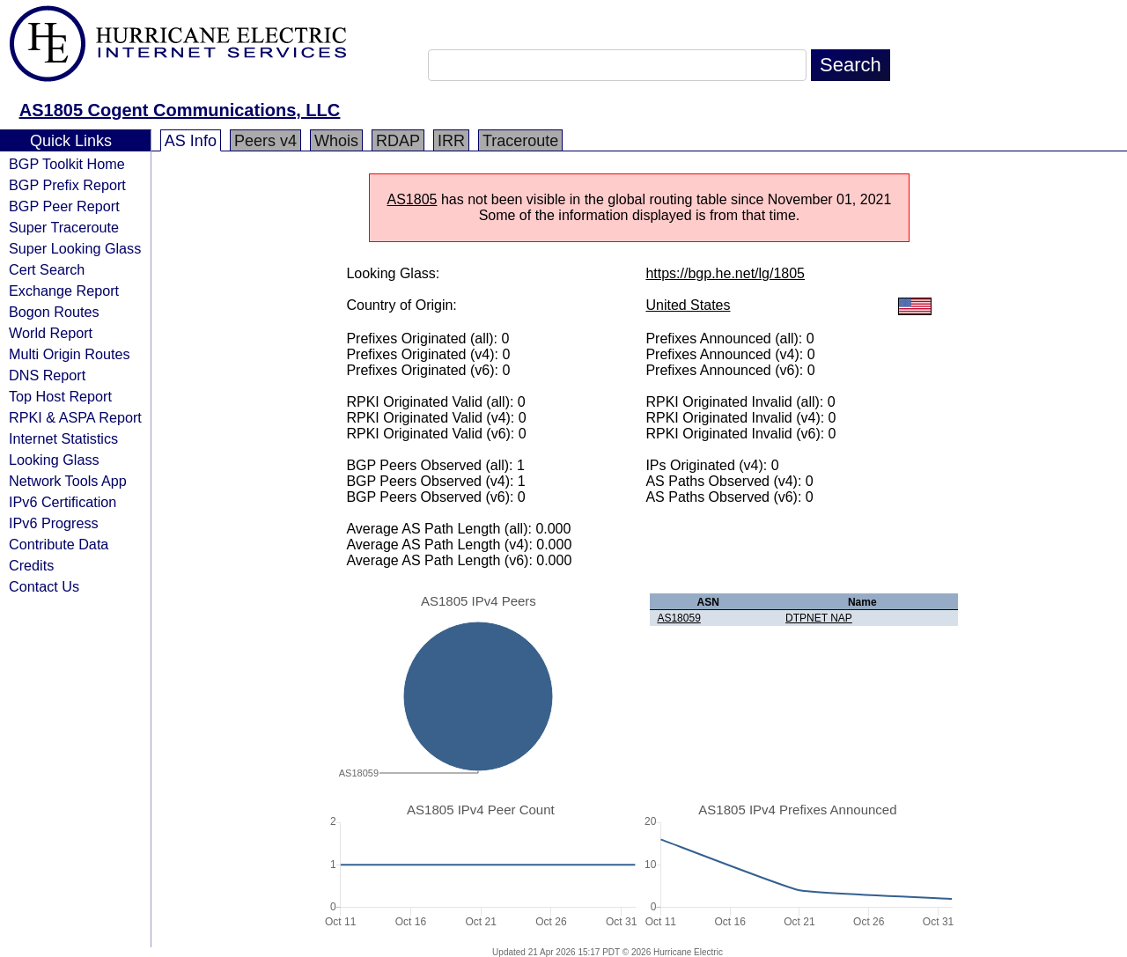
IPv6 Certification (62, 502)
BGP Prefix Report (67, 185)
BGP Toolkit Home (67, 164)
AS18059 (678, 618)
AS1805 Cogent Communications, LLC (180, 110)
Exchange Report (64, 290)
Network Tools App (68, 481)
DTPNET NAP (818, 618)
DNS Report (47, 375)
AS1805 (412, 199)
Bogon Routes (54, 312)
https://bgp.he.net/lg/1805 (725, 273)
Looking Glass (54, 459)
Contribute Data (58, 544)
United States (687, 305)
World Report (50, 333)
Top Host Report (60, 396)
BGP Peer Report (64, 206)
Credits (31, 565)
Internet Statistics (63, 438)
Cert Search (47, 269)
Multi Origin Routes (69, 354)
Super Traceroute (64, 227)
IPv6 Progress (54, 523)
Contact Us (44, 586)
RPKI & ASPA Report (75, 417)
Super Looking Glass (75, 248)
